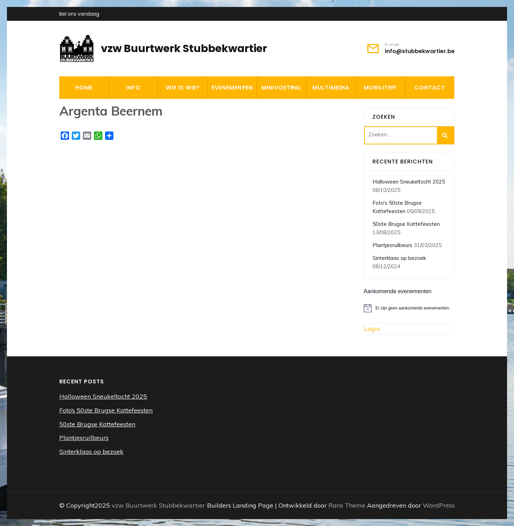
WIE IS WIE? (183, 88)
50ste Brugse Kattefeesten (406, 224)
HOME (84, 88)
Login (372, 329)
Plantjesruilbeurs (392, 245)
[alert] (409, 308)
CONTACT (429, 88)
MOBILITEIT (380, 88)
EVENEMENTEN (232, 88)
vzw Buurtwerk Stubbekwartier (184, 48)
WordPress (439, 505)
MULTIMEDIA (330, 88)
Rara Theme (347, 505)
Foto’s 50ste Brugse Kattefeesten (106, 410)
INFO (133, 88)
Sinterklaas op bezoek (399, 258)
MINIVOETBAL (281, 88)
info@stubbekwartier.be (420, 51)
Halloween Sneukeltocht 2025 (408, 181)
